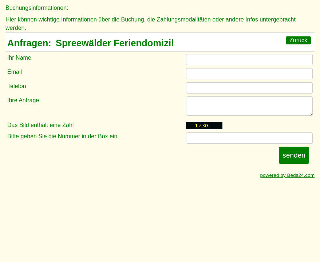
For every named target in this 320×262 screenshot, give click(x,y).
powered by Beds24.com (287, 175)
